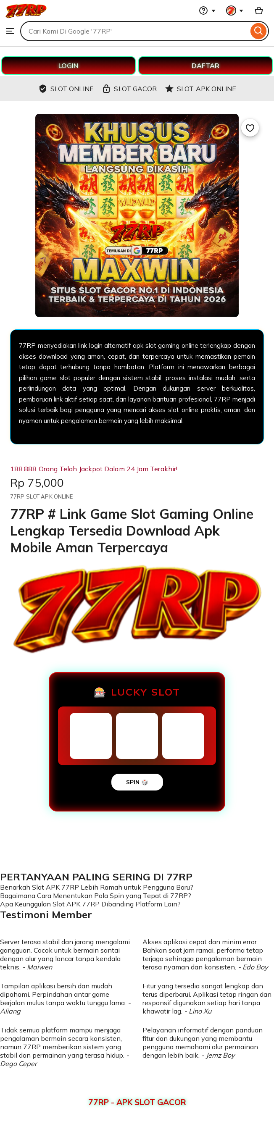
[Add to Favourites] (250, 128)
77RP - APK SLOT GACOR (137, 1102)
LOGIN (68, 65)
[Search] (258, 31)
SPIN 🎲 (137, 782)
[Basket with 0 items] (259, 10)
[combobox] (134, 31)
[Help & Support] (207, 10)
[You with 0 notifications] (235, 10)
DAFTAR (205, 65)
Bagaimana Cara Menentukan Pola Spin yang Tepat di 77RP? (95, 895)
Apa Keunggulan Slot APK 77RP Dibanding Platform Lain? (90, 904)
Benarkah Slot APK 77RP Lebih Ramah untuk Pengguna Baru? (96, 887)
